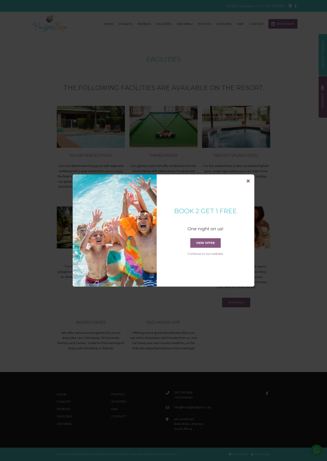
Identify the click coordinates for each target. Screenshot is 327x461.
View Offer (205, 243)
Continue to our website (205, 253)
